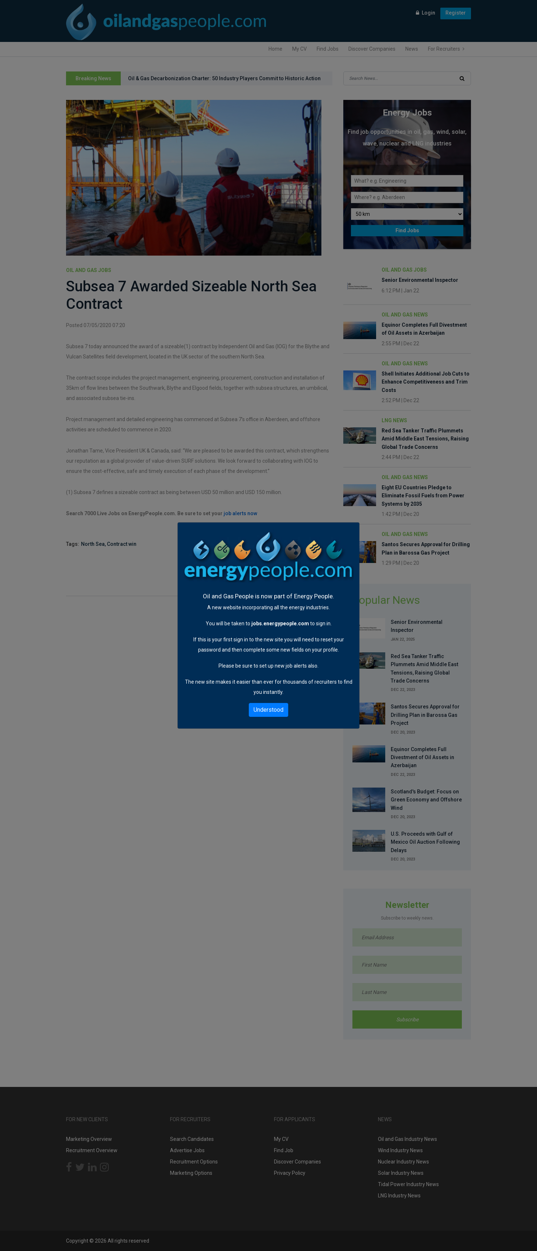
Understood (268, 709)
